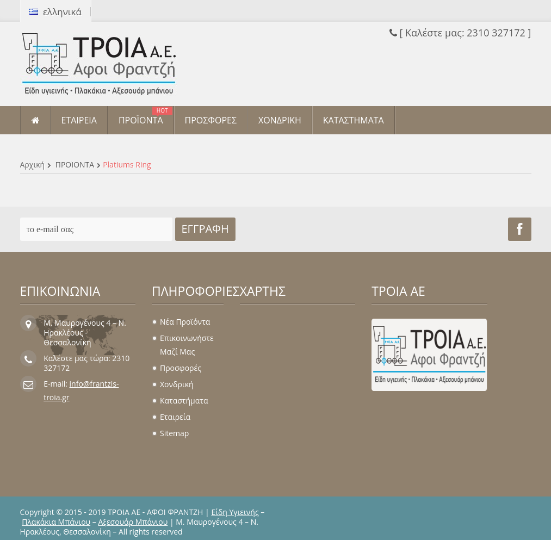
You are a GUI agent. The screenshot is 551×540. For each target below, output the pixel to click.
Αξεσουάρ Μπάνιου (133, 522)
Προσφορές (180, 368)
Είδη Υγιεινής (234, 512)
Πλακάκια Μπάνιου (56, 522)
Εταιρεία (175, 417)
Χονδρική (177, 384)
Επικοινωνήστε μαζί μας (187, 345)
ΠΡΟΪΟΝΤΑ (74, 164)
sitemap (174, 433)
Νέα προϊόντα (185, 321)
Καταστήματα (184, 400)
